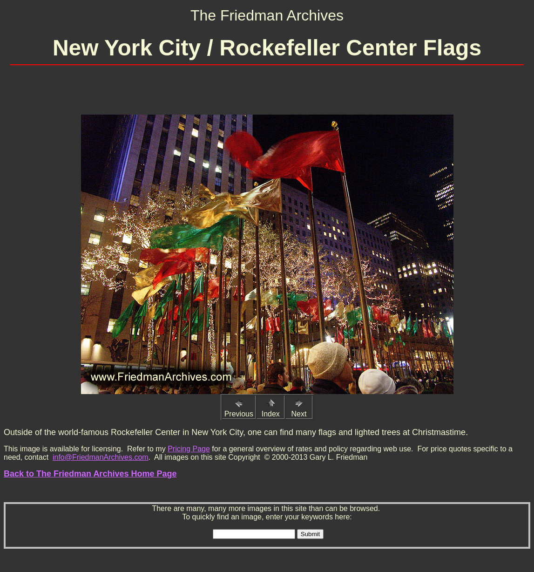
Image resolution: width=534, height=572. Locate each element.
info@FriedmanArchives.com (101, 457)
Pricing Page (189, 449)
